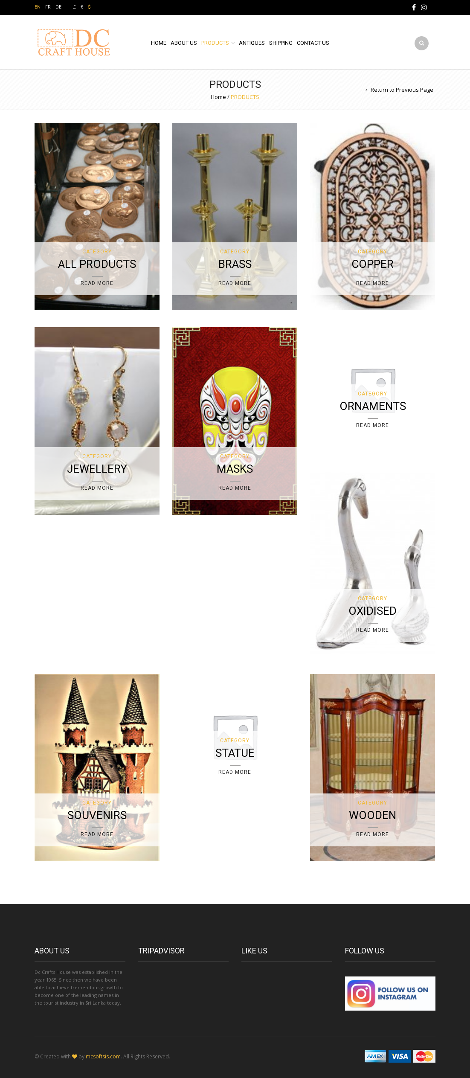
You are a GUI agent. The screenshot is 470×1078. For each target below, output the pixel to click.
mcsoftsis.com (103, 1056)
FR (48, 6)
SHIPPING (281, 43)
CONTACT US (313, 43)
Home (218, 97)
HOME (158, 43)
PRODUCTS (215, 43)
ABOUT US (184, 43)
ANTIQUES (252, 43)
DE (58, 6)
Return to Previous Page (402, 89)
